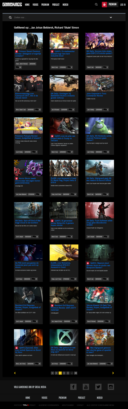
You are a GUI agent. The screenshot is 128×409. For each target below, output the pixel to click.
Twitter (98, 387)
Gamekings (12, 4)
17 (111, 364)
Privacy (32, 405)
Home (27, 4)
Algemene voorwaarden (49, 405)
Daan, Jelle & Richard (22, 64)
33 (76, 321)
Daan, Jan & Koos (56, 279)
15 (37, 237)
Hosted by (18, 405)
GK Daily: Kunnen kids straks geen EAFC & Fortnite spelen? (99, 52)
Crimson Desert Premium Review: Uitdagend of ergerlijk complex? (28, 53)
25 (36, 279)
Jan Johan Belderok (21, 194)
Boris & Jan (55, 67)
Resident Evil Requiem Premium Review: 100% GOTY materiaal (63, 307)
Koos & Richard (91, 321)
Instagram (111, 387)
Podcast (56, 4)
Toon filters (111, 17)
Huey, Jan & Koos (56, 194)
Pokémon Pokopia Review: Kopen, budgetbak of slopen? (28, 137)
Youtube (86, 387)
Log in (123, 4)
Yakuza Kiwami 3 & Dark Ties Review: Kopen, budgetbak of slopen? (99, 307)
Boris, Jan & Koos (21, 364)
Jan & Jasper (19, 237)
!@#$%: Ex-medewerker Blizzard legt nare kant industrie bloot (63, 53)
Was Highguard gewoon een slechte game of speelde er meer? (98, 350)
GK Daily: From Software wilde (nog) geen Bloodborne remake (99, 222)
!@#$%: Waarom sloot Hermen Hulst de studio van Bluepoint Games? (98, 265)
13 (75, 279)
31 (107, 279)
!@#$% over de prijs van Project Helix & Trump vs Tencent (63, 138)
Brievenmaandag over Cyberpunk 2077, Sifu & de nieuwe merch (26, 95)
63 (20, 67)
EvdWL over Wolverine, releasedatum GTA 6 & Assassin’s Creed (61, 265)
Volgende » (112, 373)
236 (76, 373)
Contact (80, 405)
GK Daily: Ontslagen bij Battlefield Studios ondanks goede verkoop (63, 95)
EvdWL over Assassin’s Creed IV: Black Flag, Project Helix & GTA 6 (63, 180)
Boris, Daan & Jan (21, 110)
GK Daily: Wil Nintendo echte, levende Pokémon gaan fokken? (99, 138)
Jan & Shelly (90, 110)
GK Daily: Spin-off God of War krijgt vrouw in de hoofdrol (28, 221)
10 (39, 110)
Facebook (73, 387)
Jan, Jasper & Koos (57, 321)
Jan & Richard (55, 110)
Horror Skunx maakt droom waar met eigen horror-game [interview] (27, 180)
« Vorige (15, 373)
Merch (65, 4)
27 (71, 152)
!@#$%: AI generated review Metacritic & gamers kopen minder (62, 223)
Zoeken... (96, 4)
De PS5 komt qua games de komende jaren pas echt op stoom (26, 265)
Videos (35, 4)
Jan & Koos (19, 279)
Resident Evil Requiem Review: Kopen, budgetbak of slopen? (28, 307)
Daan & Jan (90, 67)
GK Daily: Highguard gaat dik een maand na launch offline (98, 179)
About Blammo (68, 405)
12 (73, 110)
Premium (45, 4)
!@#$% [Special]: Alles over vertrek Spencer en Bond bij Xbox (28, 350)
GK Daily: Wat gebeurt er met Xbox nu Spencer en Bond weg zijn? (63, 349)
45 (39, 364)
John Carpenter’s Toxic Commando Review (96, 94)
